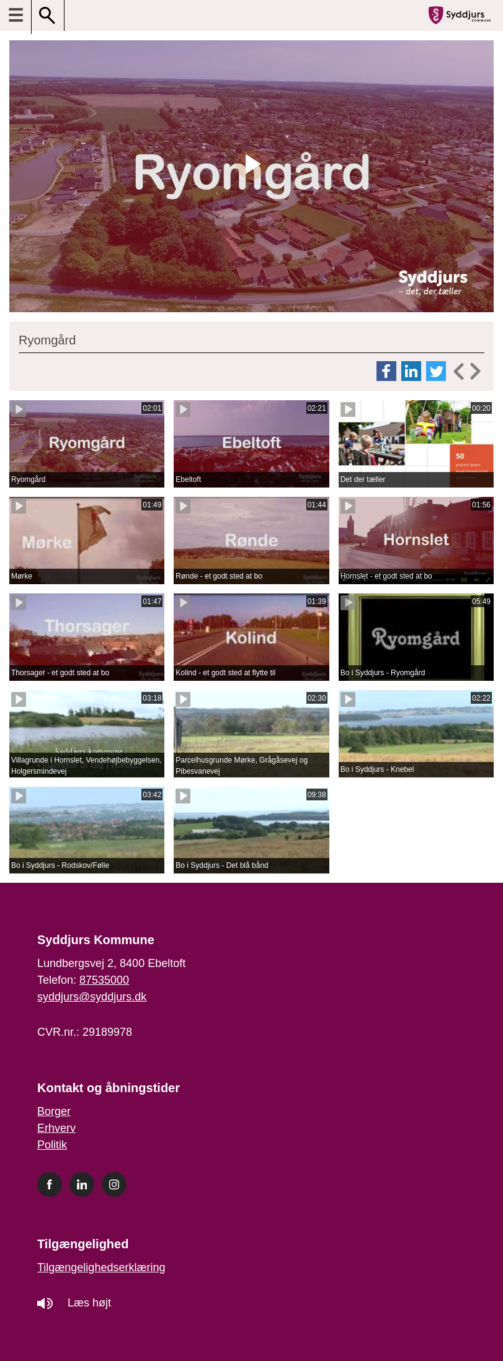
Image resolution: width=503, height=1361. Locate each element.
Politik (52, 1145)
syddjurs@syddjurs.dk (91, 997)
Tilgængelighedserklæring (101, 1267)
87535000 (104, 980)
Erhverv (56, 1128)
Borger (54, 1111)
